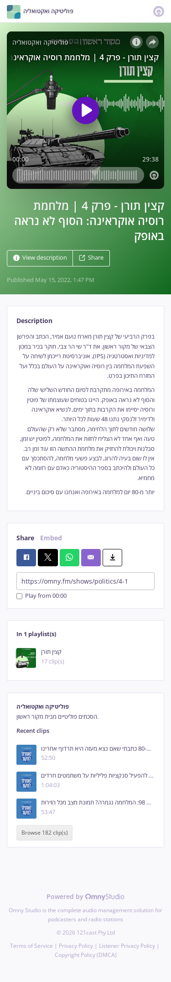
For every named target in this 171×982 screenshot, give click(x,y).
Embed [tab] (51, 537)
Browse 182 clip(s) (44, 833)
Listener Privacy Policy (127, 946)
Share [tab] (25, 537)
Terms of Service (31, 946)
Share (91, 258)
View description (40, 258)
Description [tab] (34, 320)
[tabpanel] (85, 414)
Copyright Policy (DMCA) (86, 955)
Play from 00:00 (41, 596)
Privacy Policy (76, 946)
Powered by (85, 896)
